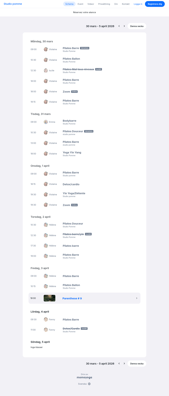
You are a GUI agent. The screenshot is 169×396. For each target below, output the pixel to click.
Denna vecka (137, 26)
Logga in (138, 4)
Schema (69, 4)
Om (116, 4)
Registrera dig (155, 4)
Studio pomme (13, 3)
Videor (91, 4)
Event (80, 4)
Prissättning (104, 4)
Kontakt (126, 4)
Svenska (84, 383)
